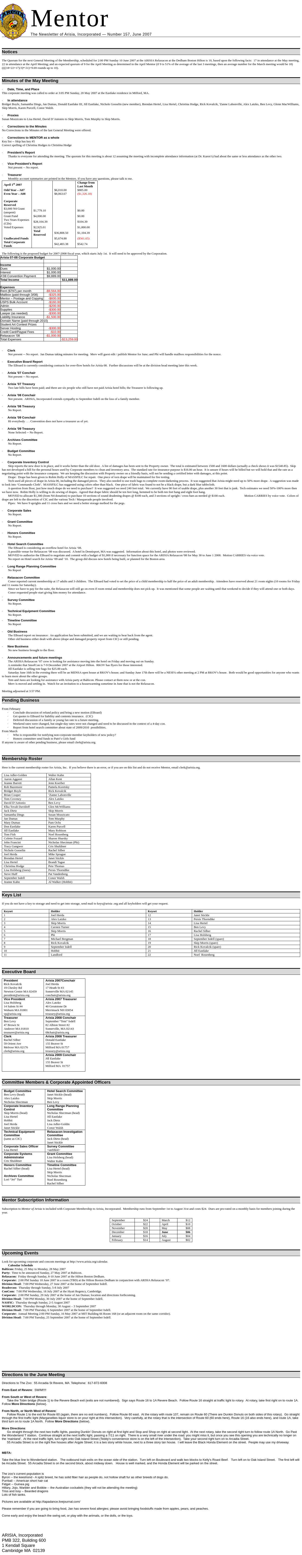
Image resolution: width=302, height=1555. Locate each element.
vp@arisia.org (12, 1013)
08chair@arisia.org (57, 1032)
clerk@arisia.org (85, 742)
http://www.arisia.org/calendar (88, 1261)
